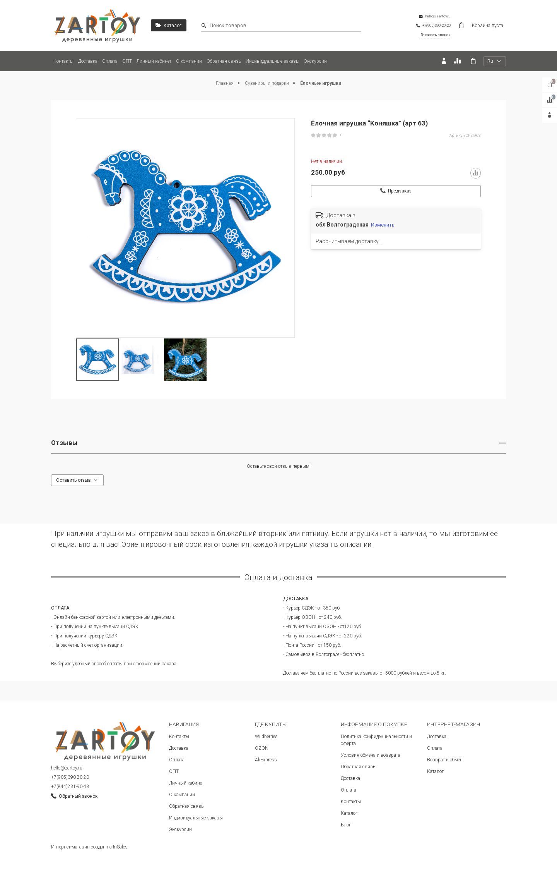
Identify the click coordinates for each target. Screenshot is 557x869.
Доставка (87, 61)
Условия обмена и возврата (370, 755)
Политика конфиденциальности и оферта (376, 740)
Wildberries (266, 736)
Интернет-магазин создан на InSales (89, 847)
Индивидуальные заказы (272, 61)
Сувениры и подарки (267, 83)
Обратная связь (224, 61)
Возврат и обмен (445, 760)
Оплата (110, 61)
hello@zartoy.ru (66, 768)
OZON (261, 748)
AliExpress (266, 760)
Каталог (349, 813)
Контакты (63, 61)
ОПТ (127, 61)
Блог (346, 825)
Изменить (383, 225)
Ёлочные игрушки (320, 83)
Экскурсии (315, 61)
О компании (189, 61)
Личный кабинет (154, 61)
